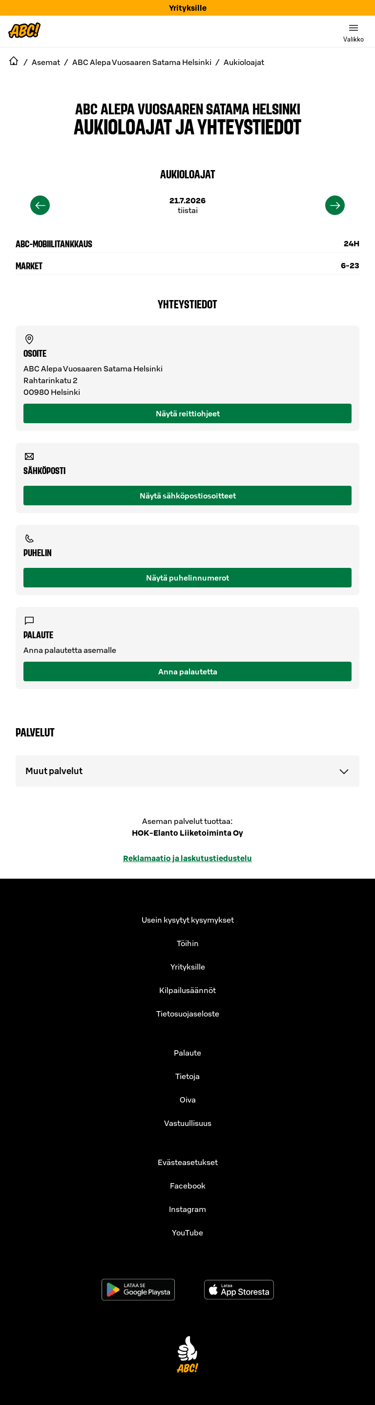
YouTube (187, 1232)
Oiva (188, 1099)
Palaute (187, 1053)
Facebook (188, 1185)
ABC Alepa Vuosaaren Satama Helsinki (187, 108)
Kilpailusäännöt (187, 990)
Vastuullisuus (187, 1123)
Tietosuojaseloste (187, 1013)
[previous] (40, 205)
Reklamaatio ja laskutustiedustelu (187, 858)
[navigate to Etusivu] (14, 62)
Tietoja (187, 1076)
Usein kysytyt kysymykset (188, 920)
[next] (335, 205)
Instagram (187, 1209)
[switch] (353, 31)
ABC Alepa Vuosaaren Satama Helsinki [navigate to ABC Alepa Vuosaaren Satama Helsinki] (141, 62)
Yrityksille (188, 8)
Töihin (188, 943)
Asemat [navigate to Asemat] (46, 62)
